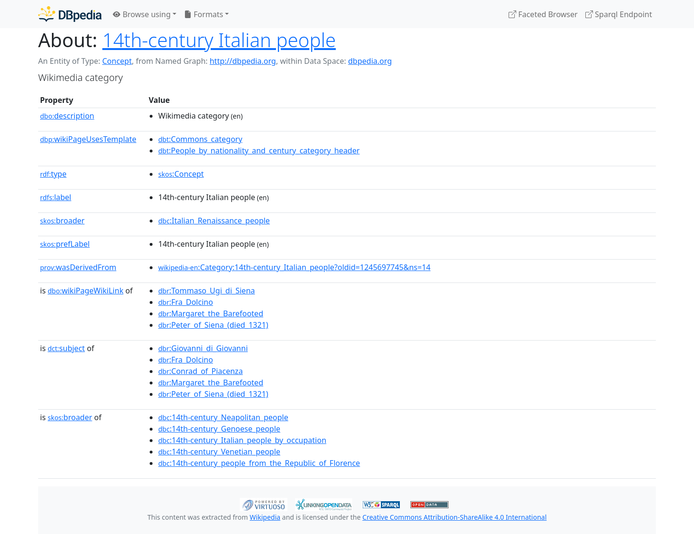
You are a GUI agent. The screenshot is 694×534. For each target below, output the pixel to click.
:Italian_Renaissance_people (214, 220)
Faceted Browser (543, 14)
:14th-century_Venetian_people (219, 451)
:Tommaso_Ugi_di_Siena (206, 290)
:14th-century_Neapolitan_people (223, 417)
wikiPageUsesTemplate (88, 139)
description (67, 116)
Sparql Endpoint (618, 14)
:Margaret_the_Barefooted (210, 313)
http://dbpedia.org (243, 61)
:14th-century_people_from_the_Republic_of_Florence (259, 463)
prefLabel (65, 244)
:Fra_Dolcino (185, 302)
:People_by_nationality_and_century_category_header (259, 150)
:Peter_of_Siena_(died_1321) (213, 325)
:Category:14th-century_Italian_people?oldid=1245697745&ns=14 (294, 267)
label (55, 197)
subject (66, 348)
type (53, 174)
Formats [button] (203, 14)
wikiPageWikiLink (85, 290)
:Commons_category (200, 139)
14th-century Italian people (219, 40)
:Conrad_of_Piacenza (200, 371)
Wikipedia (265, 517)
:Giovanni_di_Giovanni (203, 348)
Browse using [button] (142, 14)
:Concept (181, 174)
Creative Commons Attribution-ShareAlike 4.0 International (454, 517)
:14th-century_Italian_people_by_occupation (242, 440)
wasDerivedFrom (78, 267)
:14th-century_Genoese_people (219, 428)
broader (62, 220)
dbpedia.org (370, 61)
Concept (117, 61)
